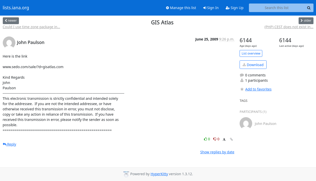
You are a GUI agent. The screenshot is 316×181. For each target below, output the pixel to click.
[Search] (308, 8)
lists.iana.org (16, 8)
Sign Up (235, 7)
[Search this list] (277, 8)
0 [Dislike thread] (216, 139)
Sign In (211, 7)
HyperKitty (159, 173)
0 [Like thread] (207, 139)
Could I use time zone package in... (31, 26)
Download (253, 64)
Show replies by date (217, 152)
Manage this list (181, 7)
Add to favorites (255, 89)
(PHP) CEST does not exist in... (289, 26)
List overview (251, 53)
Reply (9, 144)
